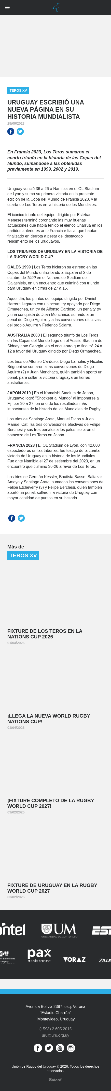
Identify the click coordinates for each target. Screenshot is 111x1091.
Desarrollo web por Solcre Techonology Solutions (55, 1079)
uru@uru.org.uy (55, 1035)
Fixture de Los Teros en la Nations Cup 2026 (45, 633)
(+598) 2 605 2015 (55, 1029)
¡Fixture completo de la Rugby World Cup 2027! (50, 803)
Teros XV (18, 90)
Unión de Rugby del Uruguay (55, 7)
